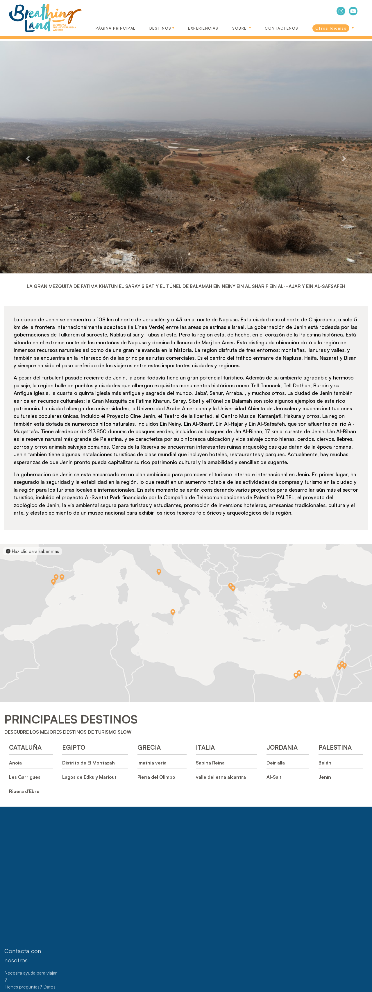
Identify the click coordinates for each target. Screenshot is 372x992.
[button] (28, 158)
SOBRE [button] (240, 28)
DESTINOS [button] (160, 28)
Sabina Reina (210, 763)
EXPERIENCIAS (203, 28)
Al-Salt (274, 777)
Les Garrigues (24, 777)
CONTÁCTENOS (281, 28)
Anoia (15, 763)
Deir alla (276, 763)
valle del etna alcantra (221, 777)
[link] (333, 26)
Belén (325, 763)
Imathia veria (152, 763)
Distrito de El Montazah (88, 763)
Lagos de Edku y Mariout (89, 777)
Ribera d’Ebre (24, 791)
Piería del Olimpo (156, 777)
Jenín (325, 777)
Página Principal (115, 28)
